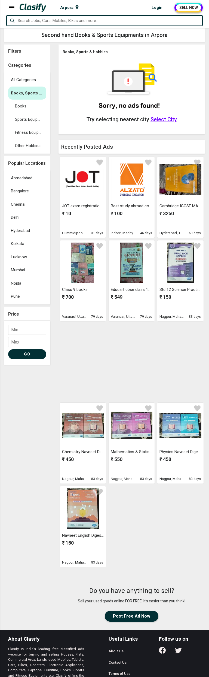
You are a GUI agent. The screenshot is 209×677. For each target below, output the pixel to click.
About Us (116, 651)
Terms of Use (120, 674)
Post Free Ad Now (131, 616)
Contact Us (118, 662)
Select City (163, 119)
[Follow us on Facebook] (162, 652)
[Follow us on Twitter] (178, 652)
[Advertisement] (27, 448)
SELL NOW (188, 7)
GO (27, 354)
